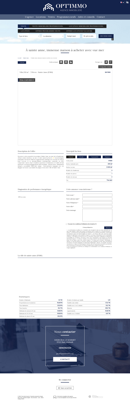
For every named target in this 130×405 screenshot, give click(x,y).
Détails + (81, 157)
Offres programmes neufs (48, 31)
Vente (23, 26)
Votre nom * (70, 195)
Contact (101, 17)
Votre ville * (70, 206)
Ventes (51, 17)
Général (71, 157)
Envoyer (108, 227)
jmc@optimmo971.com (65, 354)
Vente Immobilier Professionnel (47, 26)
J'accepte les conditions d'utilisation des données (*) (82, 224)
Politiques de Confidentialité (91, 246)
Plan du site (20, 397)
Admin (42, 397)
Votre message (71, 210)
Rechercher (106, 36)
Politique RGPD (21, 398)
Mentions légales (26, 397)
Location (25, 31)
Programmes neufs (66, 17)
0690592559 (65, 347)
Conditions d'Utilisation (105, 246)
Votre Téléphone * (72, 203)
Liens (39, 397)
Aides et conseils (86, 17)
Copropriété (94, 157)
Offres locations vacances (79, 31)
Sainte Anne (26, 58)
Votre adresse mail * (73, 199)
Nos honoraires (34, 397)
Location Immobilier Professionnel (86, 26)
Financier (107, 157)
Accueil (19, 58)
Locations (41, 17)
